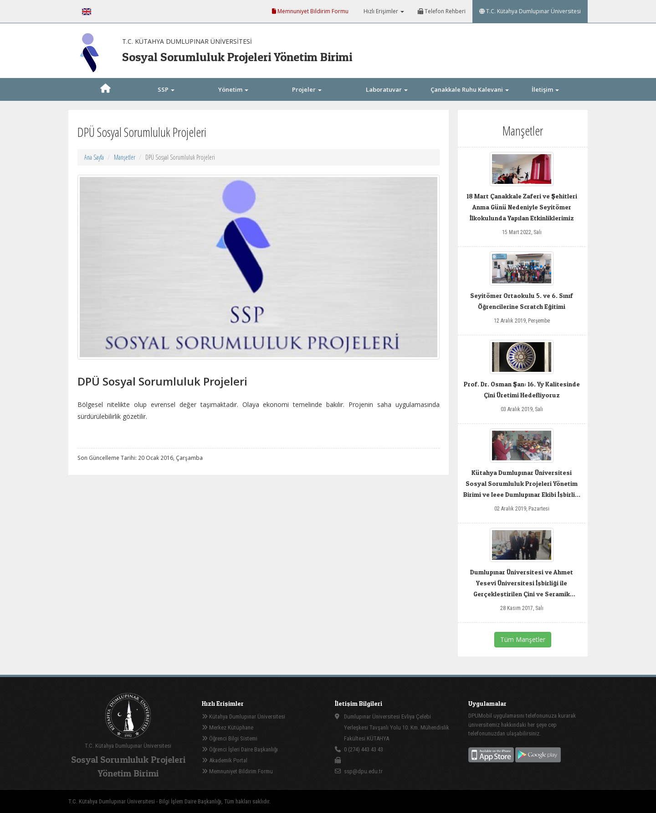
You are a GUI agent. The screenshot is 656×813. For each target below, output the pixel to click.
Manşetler (124, 157)
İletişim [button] (545, 89)
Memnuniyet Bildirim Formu (310, 11)
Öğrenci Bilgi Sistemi (229, 738)
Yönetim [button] (233, 89)
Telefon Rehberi (442, 11)
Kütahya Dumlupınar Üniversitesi (243, 716)
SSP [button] (166, 89)
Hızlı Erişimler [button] (383, 11)
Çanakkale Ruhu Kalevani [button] (469, 89)
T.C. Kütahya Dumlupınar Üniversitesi (530, 11)
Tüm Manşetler (522, 639)
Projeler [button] (307, 89)
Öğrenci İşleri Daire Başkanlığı (240, 749)
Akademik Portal (224, 760)
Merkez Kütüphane (227, 727)
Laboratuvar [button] (387, 89)
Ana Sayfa (94, 157)
